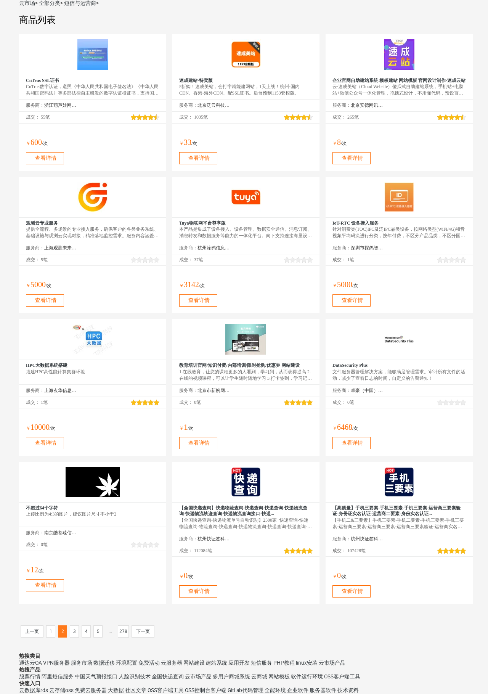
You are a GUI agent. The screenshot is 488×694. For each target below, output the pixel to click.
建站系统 (216, 663)
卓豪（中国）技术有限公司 (367, 390)
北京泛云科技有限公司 (213, 105)
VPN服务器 (56, 663)
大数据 (116, 690)
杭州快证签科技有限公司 (213, 538)
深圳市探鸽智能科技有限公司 (367, 248)
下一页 (143, 631)
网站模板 (279, 676)
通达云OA (30, 663)
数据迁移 (104, 663)
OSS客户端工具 (342, 676)
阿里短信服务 (58, 676)
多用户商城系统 (231, 676)
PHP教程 (284, 663)
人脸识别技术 (135, 676)
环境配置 (126, 663)
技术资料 (348, 690)
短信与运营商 (80, 3)
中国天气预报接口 (96, 676)
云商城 (259, 676)
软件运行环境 (307, 676)
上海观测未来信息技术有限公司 (60, 248)
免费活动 (149, 663)
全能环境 (275, 690)
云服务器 (171, 663)
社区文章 (135, 690)
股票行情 (29, 676)
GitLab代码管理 (245, 690)
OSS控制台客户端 (205, 690)
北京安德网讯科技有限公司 (367, 105)
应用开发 (239, 663)
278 (123, 631)
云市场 (27, 3)
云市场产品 (332, 663)
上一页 (32, 631)
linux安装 (307, 663)
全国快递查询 (168, 676)
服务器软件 (323, 690)
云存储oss (61, 690)
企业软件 (297, 690)
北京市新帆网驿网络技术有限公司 (213, 390)
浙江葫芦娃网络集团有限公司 (60, 105)
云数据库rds (33, 690)
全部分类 (49, 3)
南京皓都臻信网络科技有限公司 (60, 532)
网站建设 (194, 663)
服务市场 (81, 663)
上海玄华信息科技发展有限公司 (60, 390)
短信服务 (261, 663)
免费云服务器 (91, 690)
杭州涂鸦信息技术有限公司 (213, 248)
